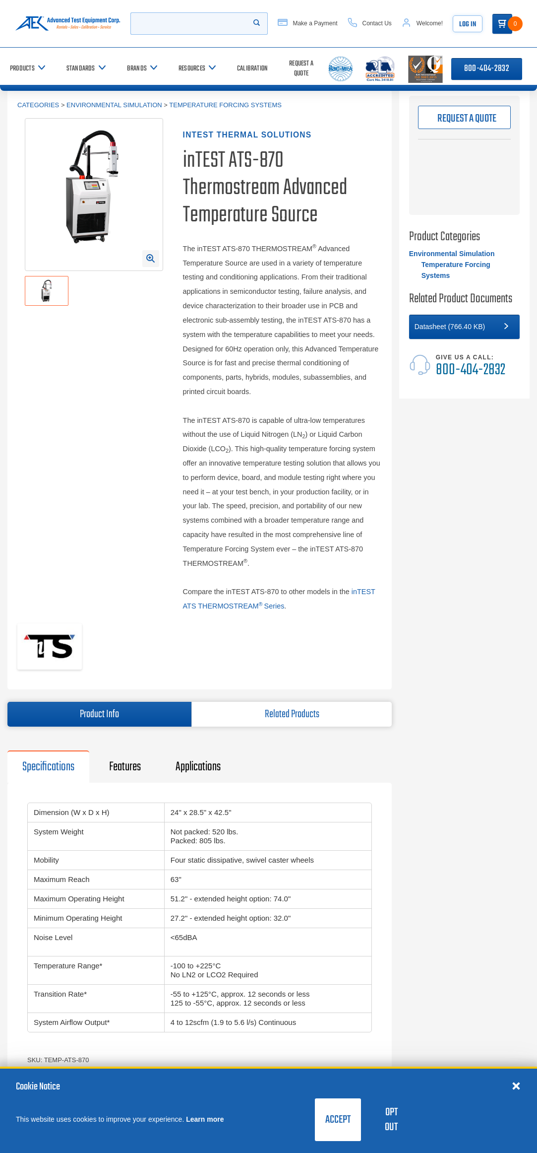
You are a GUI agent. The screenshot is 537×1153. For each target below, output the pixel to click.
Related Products (292, 714)
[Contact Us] (370, 23)
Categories (38, 105)
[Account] (422, 23)
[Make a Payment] (307, 23)
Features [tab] (125, 767)
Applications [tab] (198, 767)
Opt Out (391, 1120)
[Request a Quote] (301, 69)
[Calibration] (252, 69)
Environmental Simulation (114, 105)
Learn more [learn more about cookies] (205, 1119)
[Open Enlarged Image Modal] (150, 258)
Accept (338, 1119)
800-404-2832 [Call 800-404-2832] (486, 69)
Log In (467, 24)
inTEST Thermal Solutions (247, 135)
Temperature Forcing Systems (225, 105)
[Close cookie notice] (516, 1085)
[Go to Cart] (502, 24)
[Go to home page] (67, 23)
